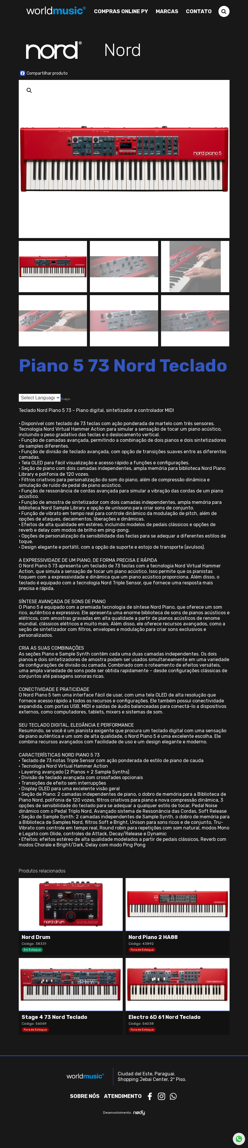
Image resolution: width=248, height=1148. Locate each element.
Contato (199, 11)
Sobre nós (85, 1096)
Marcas (167, 11)
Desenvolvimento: (124, 1112)
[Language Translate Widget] (40, 398)
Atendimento (123, 1096)
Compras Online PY (121, 11)
